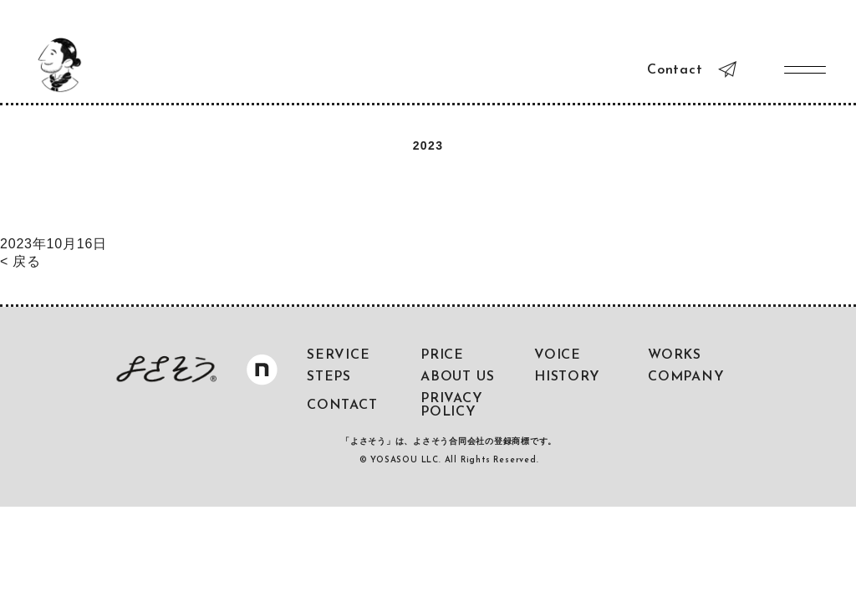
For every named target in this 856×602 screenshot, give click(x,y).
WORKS (674, 355)
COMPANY (686, 377)
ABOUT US (457, 377)
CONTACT (342, 405)
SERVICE (338, 355)
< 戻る (20, 261)
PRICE (442, 355)
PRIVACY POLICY (451, 405)
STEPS (329, 377)
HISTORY (567, 377)
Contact (675, 70)
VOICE (557, 355)
